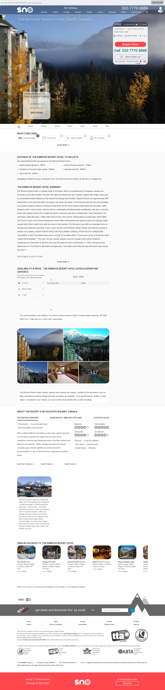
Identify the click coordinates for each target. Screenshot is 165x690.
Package (44, 126)
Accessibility (82, 624)
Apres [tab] (46, 494)
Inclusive (112, 12)
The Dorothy (21, 562)
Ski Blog (136, 621)
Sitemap (136, 624)
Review (30, 126)
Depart (69, 126)
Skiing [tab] (34, 494)
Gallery (82, 126)
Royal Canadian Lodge (126, 562)
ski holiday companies (69, 646)
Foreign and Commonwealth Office (34, 640)
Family (89, 12)
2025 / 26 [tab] (78, 277)
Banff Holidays (24, 464)
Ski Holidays (28, 16)
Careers (109, 621)
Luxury (100, 12)
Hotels (55, 12)
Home (19, 16)
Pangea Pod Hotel (48, 562)
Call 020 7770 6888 (130, 50)
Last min (136, 12)
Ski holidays (70, 8)
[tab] (27, 418)
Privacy (28, 624)
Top (18, 126)
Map (107, 126)
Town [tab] (22, 494)
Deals (123, 12)
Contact (82, 621)
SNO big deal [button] (157, 2)
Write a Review (36, 112)
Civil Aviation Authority (70, 634)
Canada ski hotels (77, 587)
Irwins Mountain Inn (74, 562)
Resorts (44, 12)
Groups (78, 12)
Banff (57, 16)
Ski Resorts (40, 16)
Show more (62, 262)
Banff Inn (96, 562)
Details (57, 126)
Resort (95, 126)
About (56, 621)
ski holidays (49, 587)
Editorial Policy (109, 624)
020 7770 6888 (35, 679)
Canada (49, 16)
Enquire (127, 683)
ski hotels (61, 587)
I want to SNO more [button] (34, 3)
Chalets (66, 12)
